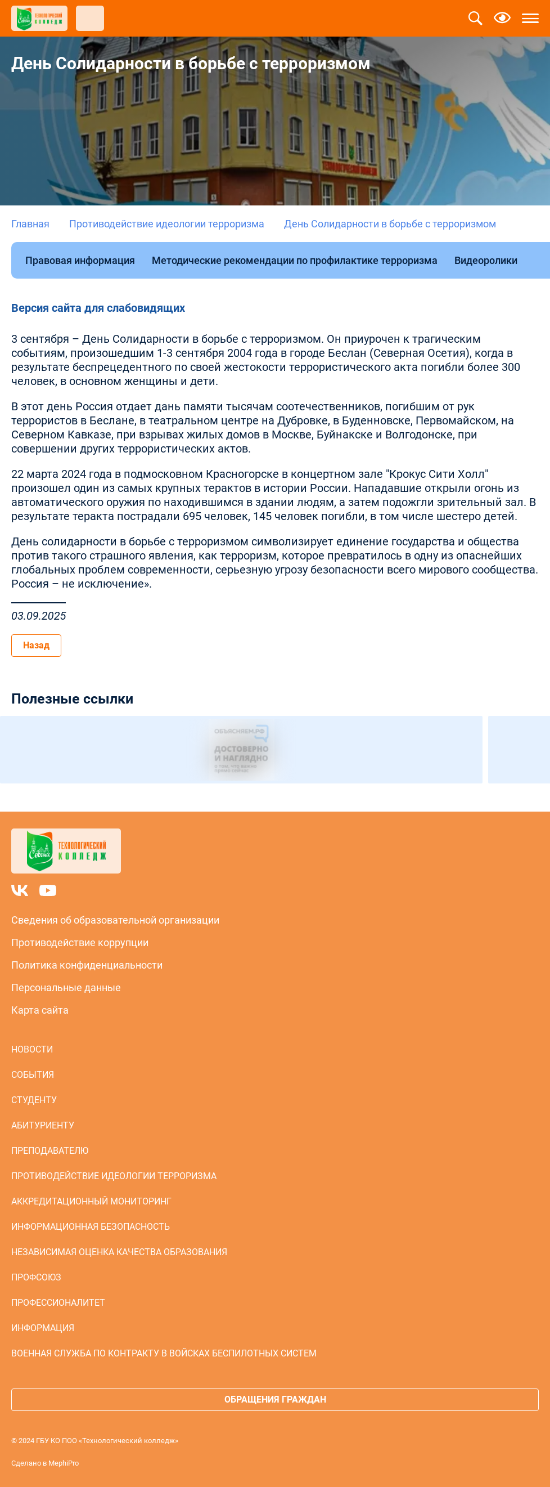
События (32, 1074)
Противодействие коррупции (79, 942)
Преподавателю (49, 1150)
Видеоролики (485, 260)
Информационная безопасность (90, 1226)
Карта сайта (40, 1010)
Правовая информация (80, 260)
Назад (36, 645)
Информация (42, 1328)
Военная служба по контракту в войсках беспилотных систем (164, 1353)
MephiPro (63, 1463)
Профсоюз (36, 1277)
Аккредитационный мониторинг (91, 1201)
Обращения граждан (275, 1399)
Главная (30, 224)
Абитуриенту (42, 1125)
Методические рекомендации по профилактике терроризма (295, 260)
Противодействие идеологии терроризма (166, 224)
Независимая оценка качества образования (119, 1252)
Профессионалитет (58, 1302)
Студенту (34, 1100)
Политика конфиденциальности (87, 965)
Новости (32, 1049)
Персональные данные (66, 987)
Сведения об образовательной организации (115, 920)
